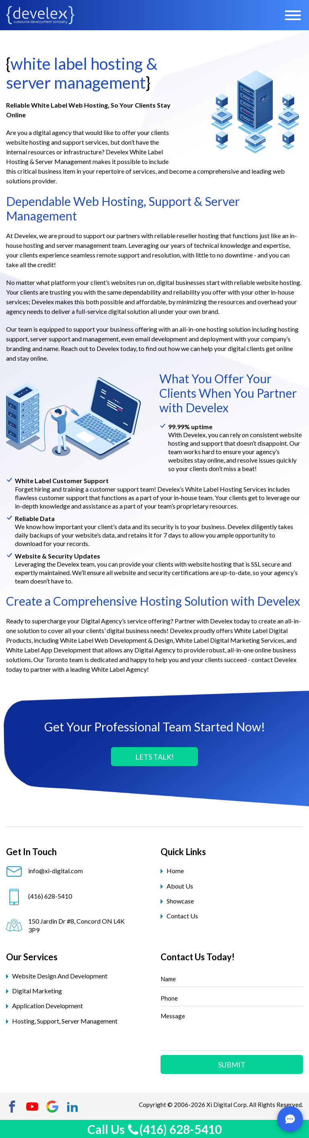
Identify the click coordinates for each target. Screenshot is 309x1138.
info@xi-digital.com (44, 870)
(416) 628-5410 (39, 896)
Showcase (180, 901)
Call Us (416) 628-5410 (154, 1129)
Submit (231, 1064)
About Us (180, 886)
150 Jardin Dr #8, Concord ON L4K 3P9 (65, 925)
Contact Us (182, 916)
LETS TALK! (154, 756)
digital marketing (37, 991)
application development (47, 1005)
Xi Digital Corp (226, 1104)
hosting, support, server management (64, 1021)
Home (175, 870)
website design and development (59, 976)
